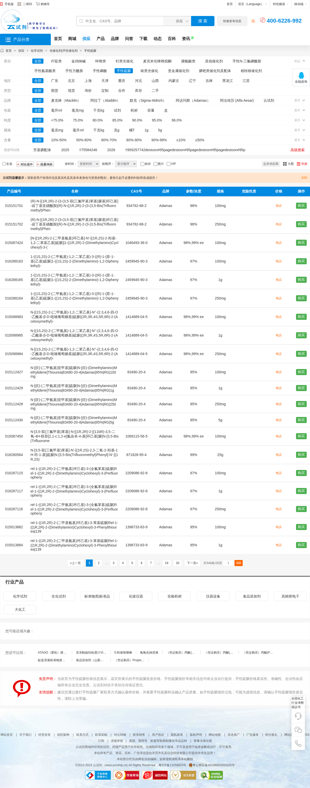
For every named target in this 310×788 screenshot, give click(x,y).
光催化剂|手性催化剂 (64, 50)
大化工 (20, 609)
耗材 (134, 110)
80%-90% (134, 140)
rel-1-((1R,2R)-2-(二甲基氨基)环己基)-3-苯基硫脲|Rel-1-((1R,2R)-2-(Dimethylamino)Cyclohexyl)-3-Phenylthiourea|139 (74, 527)
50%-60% (84, 140)
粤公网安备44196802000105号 (212, 765)
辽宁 (192, 81)
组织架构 (63, 735)
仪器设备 (213, 596)
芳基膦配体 (42, 150)
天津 (104, 81)
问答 (129, 39)
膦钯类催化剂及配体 (215, 71)
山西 (155, 81)
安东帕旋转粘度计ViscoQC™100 (93, 652)
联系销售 (139, 735)
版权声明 (196, 735)
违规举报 (117, 741)
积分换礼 (271, 735)
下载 (143, 39)
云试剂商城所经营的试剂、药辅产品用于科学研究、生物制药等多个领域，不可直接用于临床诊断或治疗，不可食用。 (155, 747)
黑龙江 (227, 81)
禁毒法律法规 (203, 741)
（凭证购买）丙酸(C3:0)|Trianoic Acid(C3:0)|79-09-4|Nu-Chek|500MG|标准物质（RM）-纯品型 (183, 652)
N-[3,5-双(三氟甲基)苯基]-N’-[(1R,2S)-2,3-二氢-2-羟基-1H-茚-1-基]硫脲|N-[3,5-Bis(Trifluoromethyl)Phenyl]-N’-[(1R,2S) (74, 454)
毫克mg (78, 110)
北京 (71, 81)
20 (177, 563)
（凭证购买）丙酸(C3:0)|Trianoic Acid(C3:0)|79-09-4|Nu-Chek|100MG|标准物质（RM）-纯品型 (222, 652)
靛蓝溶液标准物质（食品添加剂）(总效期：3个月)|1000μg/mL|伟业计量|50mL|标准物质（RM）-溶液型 (55, 660)
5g (160, 130)
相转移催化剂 (251, 71)
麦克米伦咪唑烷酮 (157, 61)
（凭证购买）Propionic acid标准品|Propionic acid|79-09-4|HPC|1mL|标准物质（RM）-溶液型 (131, 660)
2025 (65, 150)
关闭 (304, 178)
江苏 (246, 81)
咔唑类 (100, 61)
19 (166, 563)
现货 (71, 91)
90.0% (137, 120)
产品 (101, 39)
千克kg (98, 110)
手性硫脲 (90, 50)
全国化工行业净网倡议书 (297, 703)
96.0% (177, 120)
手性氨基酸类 (45, 71)
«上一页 (75, 563)
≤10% (181, 140)
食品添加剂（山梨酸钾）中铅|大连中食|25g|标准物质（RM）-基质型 (93, 660)
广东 (54, 81)
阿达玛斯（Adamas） (193, 100)
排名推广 (234, 735)
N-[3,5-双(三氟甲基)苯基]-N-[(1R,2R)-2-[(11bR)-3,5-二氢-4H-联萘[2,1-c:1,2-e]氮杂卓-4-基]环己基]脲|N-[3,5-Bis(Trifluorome (74, 436)
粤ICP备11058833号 (172, 765)
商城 (72, 39)
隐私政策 (177, 735)
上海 (88, 81)
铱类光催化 (149, 71)
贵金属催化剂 (178, 71)
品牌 (115, 39)
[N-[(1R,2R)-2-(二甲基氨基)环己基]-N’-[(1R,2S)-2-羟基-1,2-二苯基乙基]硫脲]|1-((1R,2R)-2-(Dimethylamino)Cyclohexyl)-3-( (74, 242)
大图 (291, 164)
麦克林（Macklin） (66, 100)
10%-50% (59, 140)
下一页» (192, 563)
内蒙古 (173, 81)
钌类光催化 (124, 61)
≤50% (199, 140)
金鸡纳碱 (78, 61)
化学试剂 (37, 50)
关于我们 (25, 735)
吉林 (209, 81)
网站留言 (290, 735)
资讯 (186, 39)
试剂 (117, 110)
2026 (111, 150)
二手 (155, 91)
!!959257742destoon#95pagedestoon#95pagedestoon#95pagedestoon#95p (185, 150)
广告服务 (252, 735)
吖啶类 (56, 61)
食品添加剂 (252, 596)
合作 (121, 91)
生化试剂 (59, 596)
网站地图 (215, 735)
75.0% (78, 120)
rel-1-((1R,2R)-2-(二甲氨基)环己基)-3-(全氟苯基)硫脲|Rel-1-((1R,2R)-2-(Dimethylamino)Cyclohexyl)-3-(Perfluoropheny (74, 473)
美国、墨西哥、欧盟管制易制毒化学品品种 (158, 741)
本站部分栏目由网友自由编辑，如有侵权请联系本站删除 (155, 759)
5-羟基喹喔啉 (123, 652)
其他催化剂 (214, 61)
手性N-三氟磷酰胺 (246, 61)
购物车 (45, 4)
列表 (304, 164)
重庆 (121, 81)
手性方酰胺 (74, 71)
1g (146, 130)
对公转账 (120, 735)
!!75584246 (88, 150)
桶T (132, 130)
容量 (150, 110)
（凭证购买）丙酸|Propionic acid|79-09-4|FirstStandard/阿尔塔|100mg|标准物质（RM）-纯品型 (260, 652)
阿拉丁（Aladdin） (105, 100)
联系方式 (82, 735)
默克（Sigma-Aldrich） (148, 100)
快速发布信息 (232, 21)
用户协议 (158, 735)
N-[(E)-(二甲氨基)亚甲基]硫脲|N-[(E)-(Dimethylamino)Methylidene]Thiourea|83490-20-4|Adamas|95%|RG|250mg (73, 404)
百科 (172, 39)
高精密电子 (290, 596)
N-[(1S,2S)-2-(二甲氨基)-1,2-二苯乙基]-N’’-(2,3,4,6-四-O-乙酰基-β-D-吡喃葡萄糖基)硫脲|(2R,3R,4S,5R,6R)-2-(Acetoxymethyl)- (74, 316)
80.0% (98, 120)
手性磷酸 (100, 71)
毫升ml (56, 110)
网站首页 (7, 735)
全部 (37, 61)
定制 (104, 91)
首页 (230, 4)
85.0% (117, 120)
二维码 (25, 4)
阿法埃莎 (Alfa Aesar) (237, 100)
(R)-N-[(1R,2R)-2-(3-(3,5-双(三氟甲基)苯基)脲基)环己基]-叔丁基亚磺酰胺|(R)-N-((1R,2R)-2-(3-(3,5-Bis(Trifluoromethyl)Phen (74, 205)
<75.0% (57, 120)
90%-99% (159, 140)
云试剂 (269, 100)
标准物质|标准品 (97, 596)
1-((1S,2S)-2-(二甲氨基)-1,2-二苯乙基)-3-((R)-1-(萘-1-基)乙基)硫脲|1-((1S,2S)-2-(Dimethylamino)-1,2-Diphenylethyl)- (74, 261)
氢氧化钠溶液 (149, 652)
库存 (138, 91)
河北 (138, 81)
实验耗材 (174, 596)
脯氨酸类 (188, 61)
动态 (157, 39)
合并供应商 (270, 164)
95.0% (157, 120)
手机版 (9, 4)
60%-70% (109, 140)
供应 (86, 39)
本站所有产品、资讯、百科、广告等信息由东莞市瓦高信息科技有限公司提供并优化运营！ (155, 753)
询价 (88, 91)
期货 (54, 91)
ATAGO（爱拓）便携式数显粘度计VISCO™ (55, 652)
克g (116, 130)
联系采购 (101, 735)
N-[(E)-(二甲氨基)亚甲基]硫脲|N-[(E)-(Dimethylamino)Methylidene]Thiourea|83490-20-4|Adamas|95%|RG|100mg (73, 372)
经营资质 (44, 735)
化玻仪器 (136, 596)
